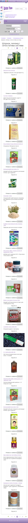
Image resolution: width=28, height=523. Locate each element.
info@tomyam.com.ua (10, 16)
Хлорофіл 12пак (7, 196)
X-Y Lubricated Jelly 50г (9, 352)
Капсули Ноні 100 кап (9, 70)
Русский (19, 1)
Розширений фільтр (14, 34)
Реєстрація (12, 1)
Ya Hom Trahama (7, 95)
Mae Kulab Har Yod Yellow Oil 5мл (12, 455)
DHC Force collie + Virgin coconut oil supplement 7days (12, 251)
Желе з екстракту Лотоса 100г (11, 300)
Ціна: (6, 31)
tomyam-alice (12, 17)
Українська (24, 1)
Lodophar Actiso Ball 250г (10, 326)
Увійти (7, 1)
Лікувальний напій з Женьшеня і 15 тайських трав (12, 379)
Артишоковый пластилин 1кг (11, 169)
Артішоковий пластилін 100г (11, 407)
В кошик (20, 68)
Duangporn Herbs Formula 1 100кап (12, 483)
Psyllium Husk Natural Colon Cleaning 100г (12, 224)
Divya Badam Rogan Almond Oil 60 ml (13, 144)
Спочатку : (8, 25)
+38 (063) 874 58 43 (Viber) (11, 14)
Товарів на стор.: (10, 28)
